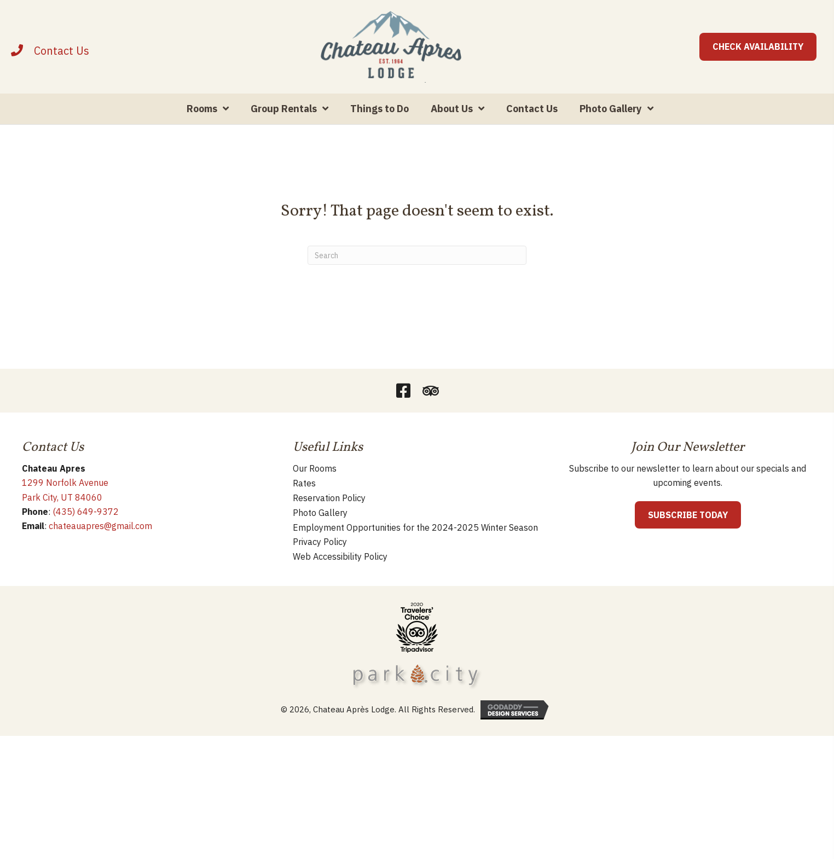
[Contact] (61, 63)
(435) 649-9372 (86, 537)
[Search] (417, 281)
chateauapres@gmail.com (100, 552)
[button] (403, 417)
